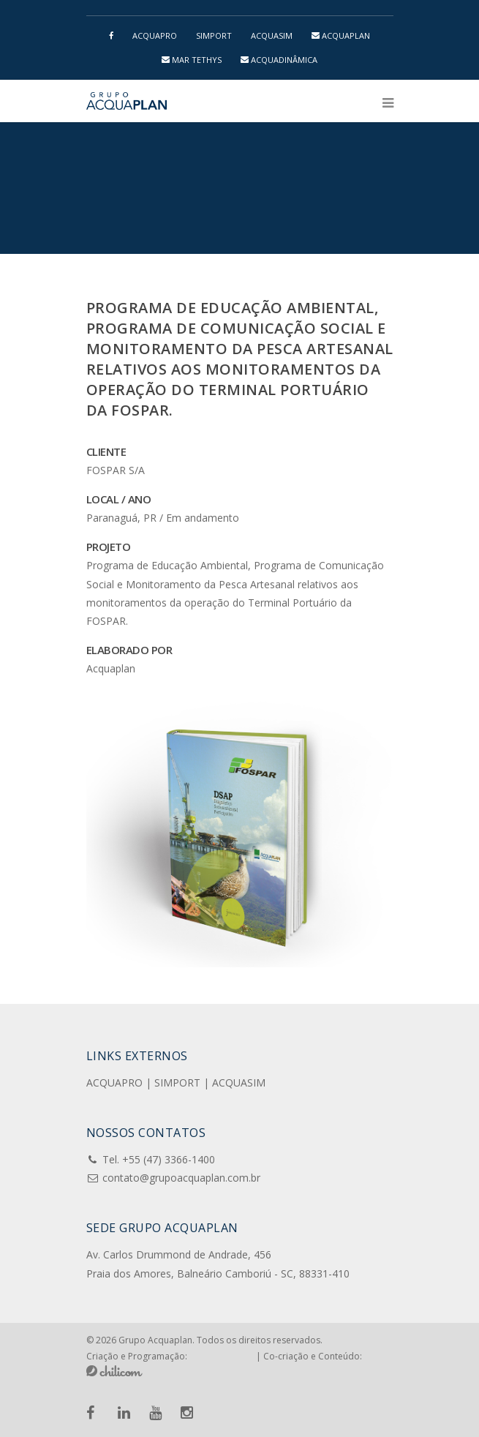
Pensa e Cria (221, 1355)
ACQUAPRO (154, 35)
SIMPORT (214, 35)
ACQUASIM (272, 35)
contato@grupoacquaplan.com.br (181, 1178)
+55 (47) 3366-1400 (168, 1159)
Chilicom (114, 1370)
